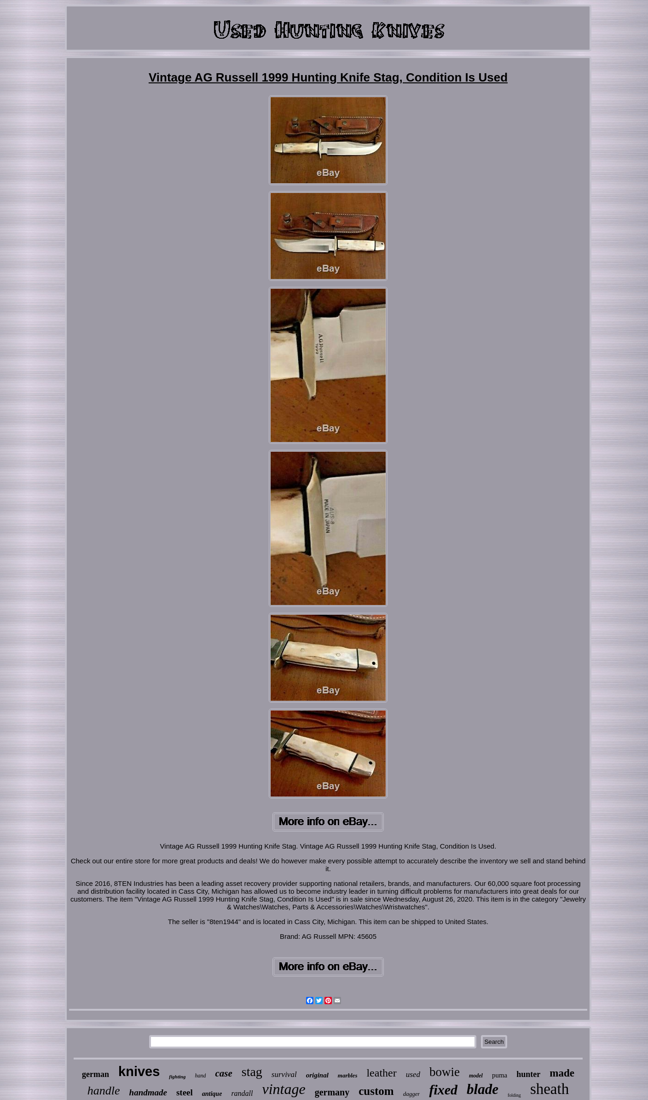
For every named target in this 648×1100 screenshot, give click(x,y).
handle (103, 1090)
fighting (177, 1076)
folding (514, 1095)
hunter (528, 1074)
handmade (148, 1092)
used (413, 1074)
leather (381, 1073)
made (562, 1073)
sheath (549, 1089)
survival (284, 1074)
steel (184, 1092)
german (95, 1074)
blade (482, 1089)
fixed (443, 1089)
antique (212, 1093)
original (317, 1075)
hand (200, 1075)
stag (252, 1072)
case (223, 1073)
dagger (411, 1093)
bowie (444, 1072)
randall (242, 1093)
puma (499, 1075)
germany (332, 1092)
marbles (348, 1075)
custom (376, 1091)
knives (139, 1071)
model (476, 1075)
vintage (284, 1089)
